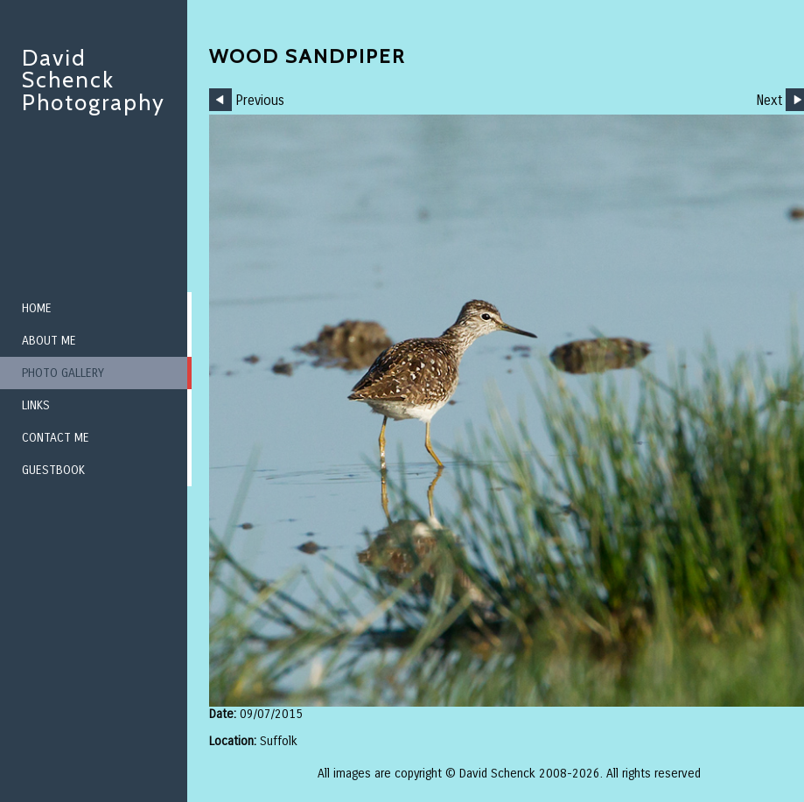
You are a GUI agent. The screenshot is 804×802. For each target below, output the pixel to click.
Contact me (55, 437)
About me (49, 340)
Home (37, 308)
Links (36, 405)
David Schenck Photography (93, 80)
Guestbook (53, 470)
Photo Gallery (63, 373)
